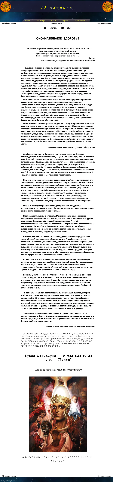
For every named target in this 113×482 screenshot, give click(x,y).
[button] (53, 20)
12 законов (56, 7)
